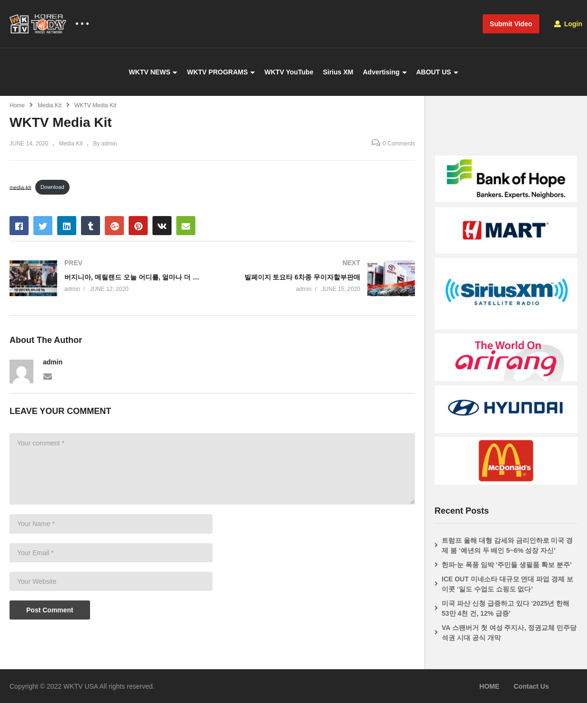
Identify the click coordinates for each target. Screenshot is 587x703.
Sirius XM (338, 72)
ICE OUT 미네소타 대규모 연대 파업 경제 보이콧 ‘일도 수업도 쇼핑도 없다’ (507, 584)
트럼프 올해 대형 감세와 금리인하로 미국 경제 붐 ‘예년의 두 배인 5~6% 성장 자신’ (507, 545)
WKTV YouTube (289, 72)
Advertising (384, 72)
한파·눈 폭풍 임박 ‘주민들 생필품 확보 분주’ (507, 565)
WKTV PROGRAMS (221, 72)
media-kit (20, 187)
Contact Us (531, 686)
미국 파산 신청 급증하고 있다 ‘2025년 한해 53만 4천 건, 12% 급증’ (505, 608)
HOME (489, 686)
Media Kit (49, 105)
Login (568, 24)
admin (52, 362)
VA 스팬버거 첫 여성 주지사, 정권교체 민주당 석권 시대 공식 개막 (509, 632)
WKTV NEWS (153, 72)
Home (17, 105)
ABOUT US (437, 72)
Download (52, 187)
